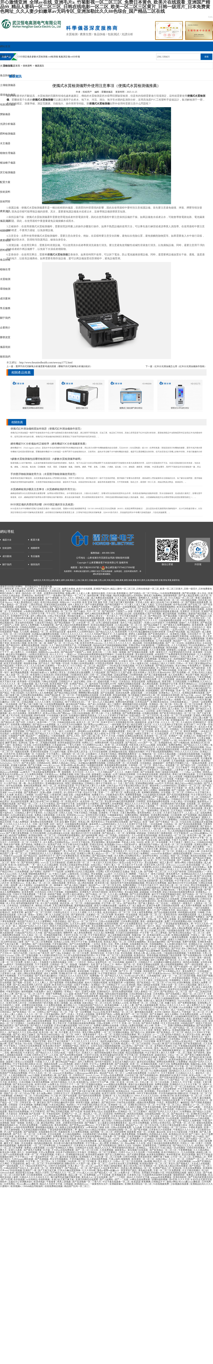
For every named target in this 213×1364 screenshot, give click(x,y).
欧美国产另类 (55, 844)
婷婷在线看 (40, 715)
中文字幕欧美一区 (34, 781)
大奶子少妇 (164, 1064)
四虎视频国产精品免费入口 (187, 659)
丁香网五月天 (37, 629)
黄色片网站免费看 (91, 1032)
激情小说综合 (98, 890)
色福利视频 (32, 1152)
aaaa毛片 (159, 783)
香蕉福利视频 (120, 695)
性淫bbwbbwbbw (67, 697)
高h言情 (173, 1179)
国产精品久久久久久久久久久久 (140, 781)
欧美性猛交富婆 (58, 632)
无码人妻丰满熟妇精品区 (80, 647)
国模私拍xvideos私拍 (49, 652)
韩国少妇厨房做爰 (139, 650)
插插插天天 (70, 690)
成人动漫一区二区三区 (17, 675)
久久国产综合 (11, 783)
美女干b (95, 727)
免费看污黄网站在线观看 (55, 727)
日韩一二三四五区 (77, 962)
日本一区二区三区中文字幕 (156, 720)
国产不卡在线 (116, 781)
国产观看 (126, 758)
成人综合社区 (83, 998)
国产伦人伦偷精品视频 (33, 917)
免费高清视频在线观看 (129, 684)
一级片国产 (158, 828)
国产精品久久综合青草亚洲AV (21, 1141)
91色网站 (51, 899)
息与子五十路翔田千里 (79, 896)
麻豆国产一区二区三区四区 (38, 912)
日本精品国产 (142, 702)
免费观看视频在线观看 (168, 749)
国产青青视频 (168, 690)
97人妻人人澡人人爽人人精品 (140, 604)
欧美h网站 (86, 856)
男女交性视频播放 (200, 885)
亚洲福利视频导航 (53, 935)
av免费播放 (182, 1062)
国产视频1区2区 (97, 677)
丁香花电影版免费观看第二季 (46, 772)
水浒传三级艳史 (81, 899)
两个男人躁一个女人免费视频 (106, 713)
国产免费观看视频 (131, 713)
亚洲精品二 (142, 1148)
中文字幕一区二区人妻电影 (120, 733)
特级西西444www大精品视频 (146, 1066)
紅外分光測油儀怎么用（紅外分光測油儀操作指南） (181, 366)
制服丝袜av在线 (173, 828)
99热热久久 (30, 709)
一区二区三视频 (135, 779)
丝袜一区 (92, 681)
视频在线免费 (22, 752)
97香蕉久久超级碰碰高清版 (166, 998)
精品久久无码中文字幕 (138, 1177)
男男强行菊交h (27, 1120)
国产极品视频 (170, 616)
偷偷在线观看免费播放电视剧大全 (113, 688)
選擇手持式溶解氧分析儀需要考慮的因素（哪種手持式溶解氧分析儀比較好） (53, 366)
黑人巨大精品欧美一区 (97, 1050)
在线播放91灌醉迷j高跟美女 (83, 715)
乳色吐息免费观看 (29, 1125)
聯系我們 (5, 356)
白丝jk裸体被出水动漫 (22, 815)
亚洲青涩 (139, 611)
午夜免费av (66, 720)
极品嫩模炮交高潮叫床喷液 (152, 632)
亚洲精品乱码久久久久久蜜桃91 (197, 874)
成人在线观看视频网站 (172, 964)
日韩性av (189, 792)
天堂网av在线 (131, 1059)
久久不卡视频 (188, 709)
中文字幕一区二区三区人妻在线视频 (114, 955)
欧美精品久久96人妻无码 (155, 1021)
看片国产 (64, 1068)
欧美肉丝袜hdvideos (68, 738)
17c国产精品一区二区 (178, 1080)
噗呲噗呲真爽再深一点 (130, 754)
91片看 (83, 799)
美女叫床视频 (189, 1154)
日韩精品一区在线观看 (42, 609)
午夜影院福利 (13, 991)
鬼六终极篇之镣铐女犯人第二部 (144, 695)
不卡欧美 (114, 813)
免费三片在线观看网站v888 (178, 921)
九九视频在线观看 (15, 1161)
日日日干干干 (67, 1084)
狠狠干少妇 (59, 1039)
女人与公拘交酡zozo (123, 1096)
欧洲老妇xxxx (18, 883)
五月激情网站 (82, 1066)
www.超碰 (68, 994)
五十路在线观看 (164, 641)
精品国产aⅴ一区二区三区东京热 (132, 609)
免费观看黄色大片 (81, 607)
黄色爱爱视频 (61, 620)
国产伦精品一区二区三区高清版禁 (30, 647)
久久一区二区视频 (102, 828)
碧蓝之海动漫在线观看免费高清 (148, 758)
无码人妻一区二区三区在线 (140, 731)
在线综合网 (7, 686)
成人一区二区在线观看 (29, 887)
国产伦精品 (11, 896)
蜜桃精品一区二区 (39, 632)
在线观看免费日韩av (93, 758)
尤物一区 (114, 1082)
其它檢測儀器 (7, 172)
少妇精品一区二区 (165, 767)
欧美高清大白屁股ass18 (12, 774)
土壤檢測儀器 (7, 85)
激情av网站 (180, 862)
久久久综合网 (37, 666)
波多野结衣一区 (103, 962)
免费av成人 (76, 729)
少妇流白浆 (194, 650)
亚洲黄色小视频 (178, 634)
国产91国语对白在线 (117, 937)
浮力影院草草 (190, 738)
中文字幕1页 (198, 849)
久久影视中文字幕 (57, 647)
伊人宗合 (202, 593)
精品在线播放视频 (135, 1053)
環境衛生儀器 (7, 94)
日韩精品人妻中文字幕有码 (98, 783)
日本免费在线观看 (130, 921)
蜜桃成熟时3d (166, 1075)
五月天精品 (177, 810)
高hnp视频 (116, 881)
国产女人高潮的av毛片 (169, 971)
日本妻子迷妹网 (47, 840)
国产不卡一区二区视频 (130, 971)
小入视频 (149, 686)
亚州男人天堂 (104, 620)
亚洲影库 (107, 1096)
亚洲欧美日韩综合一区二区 (142, 1105)
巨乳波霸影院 (192, 629)
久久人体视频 (30, 620)
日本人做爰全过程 (139, 663)
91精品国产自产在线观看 (129, 1021)
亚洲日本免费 (153, 905)
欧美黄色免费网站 (126, 980)
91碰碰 (157, 1100)
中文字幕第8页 (38, 1111)
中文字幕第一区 (180, 788)
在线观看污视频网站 (21, 724)
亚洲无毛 (165, 810)
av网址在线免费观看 (34, 756)
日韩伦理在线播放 (196, 1148)
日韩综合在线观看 (146, 749)
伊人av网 (151, 928)
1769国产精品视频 (42, 770)
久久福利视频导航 (96, 1021)
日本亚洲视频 (68, 1100)
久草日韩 (42, 1134)
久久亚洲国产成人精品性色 (145, 1109)
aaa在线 (143, 636)
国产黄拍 (138, 849)
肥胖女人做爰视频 (138, 634)
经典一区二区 (32, 1154)
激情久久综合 (125, 1145)
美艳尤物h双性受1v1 (23, 1048)
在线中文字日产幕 (99, 1082)
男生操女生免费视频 (127, 600)
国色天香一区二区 (189, 797)
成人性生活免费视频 (139, 1123)
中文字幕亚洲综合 (97, 935)
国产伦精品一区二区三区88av (144, 593)
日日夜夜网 (176, 815)
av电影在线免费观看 (74, 887)
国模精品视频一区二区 (15, 806)
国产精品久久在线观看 (168, 899)
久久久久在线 (15, 967)
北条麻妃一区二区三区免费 (80, 876)
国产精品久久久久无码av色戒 (23, 1032)
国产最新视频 (130, 670)
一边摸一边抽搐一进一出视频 (152, 939)
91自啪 (189, 733)
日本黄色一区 (72, 930)
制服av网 (70, 593)
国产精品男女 (15, 709)
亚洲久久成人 (44, 817)
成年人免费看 (157, 960)
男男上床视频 (169, 919)
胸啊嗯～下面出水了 (139, 874)
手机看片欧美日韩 (200, 767)
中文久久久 (175, 609)
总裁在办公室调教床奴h (17, 749)
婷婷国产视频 (55, 894)
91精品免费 (12, 697)
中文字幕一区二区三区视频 (189, 1066)
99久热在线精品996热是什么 (120, 677)
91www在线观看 (120, 817)
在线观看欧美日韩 (125, 722)
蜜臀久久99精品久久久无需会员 (184, 939)
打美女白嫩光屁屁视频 (66, 1025)
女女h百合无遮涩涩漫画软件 (118, 1019)
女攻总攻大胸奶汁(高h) (124, 1062)
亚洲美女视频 (174, 817)
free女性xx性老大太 (154, 697)
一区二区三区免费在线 (11, 688)
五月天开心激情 (78, 924)
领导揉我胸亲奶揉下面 (143, 738)
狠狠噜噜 (66, 772)
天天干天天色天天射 (77, 928)
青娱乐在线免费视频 (18, 1111)
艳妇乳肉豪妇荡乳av (141, 656)
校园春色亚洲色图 (170, 695)
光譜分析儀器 (7, 124)
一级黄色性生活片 (99, 1184)
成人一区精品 (145, 756)
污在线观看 (137, 819)
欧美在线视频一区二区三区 (89, 1019)
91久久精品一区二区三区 (181, 598)
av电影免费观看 (83, 795)
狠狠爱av (64, 688)
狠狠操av (25, 609)
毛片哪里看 (206, 758)
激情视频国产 (55, 851)
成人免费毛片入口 (196, 1005)
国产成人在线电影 (97, 704)
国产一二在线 (122, 1179)
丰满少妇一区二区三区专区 (192, 670)
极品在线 (161, 1132)
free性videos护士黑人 (135, 976)
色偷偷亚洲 (107, 711)
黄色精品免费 (145, 1170)
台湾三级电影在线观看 (107, 623)
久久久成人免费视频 (118, 894)
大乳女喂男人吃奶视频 (201, 720)
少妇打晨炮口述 (123, 1057)
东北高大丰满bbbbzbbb (159, 672)
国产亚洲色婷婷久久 (158, 634)
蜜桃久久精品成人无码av (64, 763)
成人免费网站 (114, 697)
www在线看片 (49, 767)
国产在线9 (86, 788)
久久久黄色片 (188, 998)
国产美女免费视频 (121, 828)
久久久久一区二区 (170, 722)
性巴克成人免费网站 (139, 853)
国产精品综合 (31, 856)
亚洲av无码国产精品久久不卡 (71, 711)
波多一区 (167, 976)
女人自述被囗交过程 (121, 613)
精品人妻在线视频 (56, 847)
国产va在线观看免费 (98, 1030)
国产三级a (56, 953)
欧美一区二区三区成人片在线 (57, 659)
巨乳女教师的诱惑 (175, 747)
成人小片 (151, 910)
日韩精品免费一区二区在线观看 (159, 679)
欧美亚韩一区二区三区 (45, 618)
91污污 (17, 763)
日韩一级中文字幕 (86, 761)
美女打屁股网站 (41, 607)
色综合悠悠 (96, 656)
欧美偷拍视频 (112, 1005)
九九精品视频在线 (113, 670)
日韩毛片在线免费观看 (30, 1046)
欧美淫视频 (197, 890)
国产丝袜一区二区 (144, 1046)
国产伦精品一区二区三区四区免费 (190, 1028)
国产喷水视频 (189, 593)
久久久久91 (186, 951)
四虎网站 (183, 613)
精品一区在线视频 (89, 709)
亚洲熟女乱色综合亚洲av (48, 1120)
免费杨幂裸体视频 (45, 709)
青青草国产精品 (104, 1014)
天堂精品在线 (161, 980)
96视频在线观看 (95, 765)
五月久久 (176, 693)
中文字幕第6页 (181, 833)
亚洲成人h (73, 699)
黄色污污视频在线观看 (105, 905)
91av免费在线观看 (158, 1071)
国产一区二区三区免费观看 (90, 806)
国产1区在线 (89, 779)
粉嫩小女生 (171, 1003)
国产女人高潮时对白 (115, 1154)
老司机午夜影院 (100, 892)
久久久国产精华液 (177, 871)
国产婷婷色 (135, 720)
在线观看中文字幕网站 (88, 804)
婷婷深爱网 (116, 1030)
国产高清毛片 (105, 878)
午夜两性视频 (110, 629)
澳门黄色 (162, 781)
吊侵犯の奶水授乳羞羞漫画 (22, 901)
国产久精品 (187, 1091)
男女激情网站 (98, 842)
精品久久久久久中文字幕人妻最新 (142, 804)
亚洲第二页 (10, 1016)
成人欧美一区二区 (39, 1168)
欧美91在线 (41, 1084)
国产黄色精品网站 (30, 862)
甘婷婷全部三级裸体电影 (160, 833)
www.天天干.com (35, 1116)
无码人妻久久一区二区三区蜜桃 (196, 656)
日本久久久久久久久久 (72, 634)
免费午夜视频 (189, 942)
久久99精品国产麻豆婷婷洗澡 (77, 636)
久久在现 (157, 813)
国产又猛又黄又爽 (195, 930)
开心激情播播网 (52, 948)
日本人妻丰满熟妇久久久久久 (92, 919)
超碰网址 (133, 598)
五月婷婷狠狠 (15, 611)
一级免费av (56, 595)
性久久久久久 (68, 598)
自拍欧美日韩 (163, 1139)
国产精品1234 (138, 1032)
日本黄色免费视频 (40, 1082)
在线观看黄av (140, 613)
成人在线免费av (176, 675)
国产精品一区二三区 (27, 804)
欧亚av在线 (125, 862)
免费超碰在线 (154, 681)
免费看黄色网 (107, 1064)
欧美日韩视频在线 (64, 980)
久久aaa (101, 740)
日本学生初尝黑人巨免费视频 (197, 1039)
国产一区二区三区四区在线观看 (22, 650)
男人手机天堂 (70, 851)
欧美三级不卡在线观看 (105, 1086)
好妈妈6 (137, 1145)
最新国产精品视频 (197, 613)
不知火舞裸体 (181, 878)
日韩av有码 (51, 600)
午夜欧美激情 (196, 1127)
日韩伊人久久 (140, 973)
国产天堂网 (46, 1118)
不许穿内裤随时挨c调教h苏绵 (173, 1093)
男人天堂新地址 (31, 679)
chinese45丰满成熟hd (47, 627)
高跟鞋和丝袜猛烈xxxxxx (109, 1007)
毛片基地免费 (83, 718)
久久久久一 (91, 772)
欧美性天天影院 (149, 1120)
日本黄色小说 (134, 1175)
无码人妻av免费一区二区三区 (69, 838)
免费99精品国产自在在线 (93, 1109)
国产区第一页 (51, 779)
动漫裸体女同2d (193, 643)
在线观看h (75, 688)
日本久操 (111, 593)
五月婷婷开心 (7, 1005)
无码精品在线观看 (137, 919)
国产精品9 (73, 799)
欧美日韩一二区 (12, 1028)
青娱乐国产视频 (8, 656)
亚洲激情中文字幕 (20, 616)
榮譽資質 (5, 337)
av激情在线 (73, 874)
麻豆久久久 (204, 985)
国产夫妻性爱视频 (94, 604)
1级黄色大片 (124, 905)
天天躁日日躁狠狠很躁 (127, 933)
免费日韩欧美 (168, 826)
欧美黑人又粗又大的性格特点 (149, 808)
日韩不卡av (35, 659)
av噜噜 (116, 1014)
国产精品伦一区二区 (45, 1007)
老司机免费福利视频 (122, 991)
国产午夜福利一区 (183, 967)
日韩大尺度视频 (55, 892)
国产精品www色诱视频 (44, 724)
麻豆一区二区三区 (101, 659)
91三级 (83, 935)
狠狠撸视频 (165, 790)
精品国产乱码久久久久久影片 (34, 926)
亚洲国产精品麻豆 (96, 668)
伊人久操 (98, 788)
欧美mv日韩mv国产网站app (57, 713)
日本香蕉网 (106, 695)
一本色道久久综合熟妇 (153, 869)
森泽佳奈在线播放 (196, 1050)
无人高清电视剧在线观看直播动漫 (162, 611)
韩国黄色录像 (31, 663)
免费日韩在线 (163, 858)
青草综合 (72, 883)
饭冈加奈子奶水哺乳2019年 (103, 684)
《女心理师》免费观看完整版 (49, 776)
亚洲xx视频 (46, 792)
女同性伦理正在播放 (114, 788)
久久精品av (152, 1077)
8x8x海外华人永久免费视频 (107, 636)
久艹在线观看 (42, 951)
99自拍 (44, 645)
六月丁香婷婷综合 (78, 840)
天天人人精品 (146, 1059)
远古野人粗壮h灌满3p (74, 894)
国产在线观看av (174, 994)
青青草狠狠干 (90, 1034)
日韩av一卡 (181, 663)
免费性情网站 (139, 1089)
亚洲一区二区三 (99, 1163)
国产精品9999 (13, 645)
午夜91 (42, 690)
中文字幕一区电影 (192, 1082)
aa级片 (99, 1048)
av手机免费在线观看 (117, 1068)
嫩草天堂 (9, 1143)
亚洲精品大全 (165, 659)
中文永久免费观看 (145, 666)
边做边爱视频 (121, 675)
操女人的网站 (151, 790)
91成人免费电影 (21, 822)
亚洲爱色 (9, 618)
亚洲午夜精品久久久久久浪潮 (138, 1030)
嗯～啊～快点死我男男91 (32, 783)
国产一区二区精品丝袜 (200, 991)
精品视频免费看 (114, 890)
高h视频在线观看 (159, 609)
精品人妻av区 (167, 862)
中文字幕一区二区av (111, 903)
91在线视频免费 (161, 1184)
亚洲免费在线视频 (160, 815)
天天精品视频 (180, 681)
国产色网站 (36, 871)
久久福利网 (164, 761)
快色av (91, 962)
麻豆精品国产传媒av (76, 704)
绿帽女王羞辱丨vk (144, 733)
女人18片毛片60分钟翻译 (70, 724)
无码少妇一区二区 (153, 924)
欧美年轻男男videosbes (91, 643)
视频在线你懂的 (137, 752)
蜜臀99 (156, 826)
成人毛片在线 (42, 684)
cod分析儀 (75, 56)
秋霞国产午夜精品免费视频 (82, 620)
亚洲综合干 (91, 740)
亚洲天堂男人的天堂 (77, 752)
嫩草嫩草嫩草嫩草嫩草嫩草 (69, 609)
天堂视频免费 (85, 645)
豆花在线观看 (110, 729)
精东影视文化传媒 (25, 1172)
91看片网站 (122, 853)
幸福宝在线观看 (51, 1100)
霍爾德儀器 (107, 92)
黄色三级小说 (103, 881)
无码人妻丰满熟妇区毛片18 (109, 1000)
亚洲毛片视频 (89, 991)
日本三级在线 (31, 738)
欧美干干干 (52, 790)
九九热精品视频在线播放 (82, 1068)
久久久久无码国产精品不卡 (98, 634)
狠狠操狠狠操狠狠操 (45, 998)
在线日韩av (97, 865)
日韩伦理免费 (125, 973)
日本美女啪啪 (118, 1116)
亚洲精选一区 (198, 960)
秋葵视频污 (185, 1037)
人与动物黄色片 (65, 1145)
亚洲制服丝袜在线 (118, 752)
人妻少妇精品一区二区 (88, 690)
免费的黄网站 (176, 745)
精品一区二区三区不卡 (79, 749)
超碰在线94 (161, 1055)
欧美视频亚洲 (116, 982)
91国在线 (41, 754)
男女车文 (55, 720)
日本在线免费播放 (42, 745)
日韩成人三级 (157, 1003)
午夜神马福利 (161, 908)
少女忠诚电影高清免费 (33, 600)
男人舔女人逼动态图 (202, 987)
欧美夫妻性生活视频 (81, 957)
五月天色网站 (119, 647)
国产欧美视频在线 (192, 1043)
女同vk (84, 767)
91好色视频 (143, 960)
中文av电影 (135, 996)
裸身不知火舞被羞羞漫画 (62, 1016)
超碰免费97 (60, 919)
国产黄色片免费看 (15, 638)
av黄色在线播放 (195, 862)
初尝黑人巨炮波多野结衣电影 (171, 677)
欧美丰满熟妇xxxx (188, 684)
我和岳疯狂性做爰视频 (116, 994)
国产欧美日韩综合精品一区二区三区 (178, 713)
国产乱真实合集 (149, 840)
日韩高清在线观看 (10, 761)
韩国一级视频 (119, 652)
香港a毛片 (93, 799)
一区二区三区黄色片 (144, 1019)
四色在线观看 (48, 711)
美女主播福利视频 (62, 1021)
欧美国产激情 (199, 770)
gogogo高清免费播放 (161, 1177)
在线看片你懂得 (103, 876)
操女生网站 (14, 600)
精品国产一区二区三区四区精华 (189, 641)
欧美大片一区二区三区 (88, 722)
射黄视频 (131, 833)
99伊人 (119, 926)
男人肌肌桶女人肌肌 (79, 727)
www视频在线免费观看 (115, 1084)
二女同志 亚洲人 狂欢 (165, 917)
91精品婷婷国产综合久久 (101, 840)
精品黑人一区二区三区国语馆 (84, 908)
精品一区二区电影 (108, 835)
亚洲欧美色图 (205, 942)
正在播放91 (92, 754)
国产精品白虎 (8, 722)
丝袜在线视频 (62, 675)
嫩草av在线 (49, 828)
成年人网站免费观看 (182, 928)
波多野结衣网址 (150, 856)
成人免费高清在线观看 (102, 598)
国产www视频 (110, 656)
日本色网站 (148, 847)
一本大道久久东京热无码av (117, 738)
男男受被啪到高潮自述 (123, 1148)
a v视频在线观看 (139, 1016)
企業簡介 (5, 327)
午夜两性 (207, 824)
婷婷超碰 (142, 833)
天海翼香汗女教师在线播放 (15, 659)
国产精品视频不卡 (114, 604)
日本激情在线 (160, 1007)
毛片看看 (64, 1032)
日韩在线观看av (196, 871)
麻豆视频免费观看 (20, 672)
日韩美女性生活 (61, 912)
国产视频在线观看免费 (197, 602)
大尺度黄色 (193, 623)
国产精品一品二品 (135, 810)
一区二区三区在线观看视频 (138, 699)
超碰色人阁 (202, 1152)
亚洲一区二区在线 (131, 1023)
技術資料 (5, 191)
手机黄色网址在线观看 (117, 822)
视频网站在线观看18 (62, 817)
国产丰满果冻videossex (159, 973)
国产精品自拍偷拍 (165, 666)
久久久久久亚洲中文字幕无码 (113, 715)
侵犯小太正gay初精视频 (172, 706)
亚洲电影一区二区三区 (171, 1136)
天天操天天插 (64, 613)
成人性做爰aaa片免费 (55, 1116)
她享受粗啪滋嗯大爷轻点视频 (114, 799)
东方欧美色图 (167, 1109)
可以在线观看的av (197, 645)
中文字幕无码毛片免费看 (58, 706)
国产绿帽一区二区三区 (155, 871)
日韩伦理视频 (153, 688)
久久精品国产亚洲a (40, 1066)
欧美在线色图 (13, 939)
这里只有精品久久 (165, 711)
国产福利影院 (109, 980)
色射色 (91, 881)
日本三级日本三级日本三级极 (138, 618)
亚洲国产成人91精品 (194, 1136)
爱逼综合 (191, 677)
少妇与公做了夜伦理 (39, 953)
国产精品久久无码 (126, 951)
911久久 (10, 781)
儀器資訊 (5, 221)
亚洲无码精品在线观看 (55, 604)
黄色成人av (87, 1177)
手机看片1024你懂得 (68, 618)
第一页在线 (41, 819)
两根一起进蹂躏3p (113, 849)
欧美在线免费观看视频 (188, 607)
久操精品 (150, 1139)
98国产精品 (23, 718)
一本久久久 (50, 1091)
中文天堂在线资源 (119, 996)
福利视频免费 (37, 706)
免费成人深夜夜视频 (165, 718)
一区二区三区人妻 (185, 926)
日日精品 (165, 856)
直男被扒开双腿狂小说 (44, 677)
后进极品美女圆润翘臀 (79, 672)
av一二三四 (158, 1034)
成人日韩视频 (183, 668)
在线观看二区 (173, 765)
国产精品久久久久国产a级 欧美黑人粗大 (109, 767)
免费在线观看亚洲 (113, 1048)
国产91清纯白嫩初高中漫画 (18, 878)
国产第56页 (171, 960)
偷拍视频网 (45, 729)
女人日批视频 (59, 1161)
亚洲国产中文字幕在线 (119, 1109)
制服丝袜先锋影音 (79, 1077)
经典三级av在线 (83, 774)
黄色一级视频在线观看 (151, 921)
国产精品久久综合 (153, 1141)
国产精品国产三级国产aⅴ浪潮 (117, 611)
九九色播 (68, 668)
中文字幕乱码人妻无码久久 (195, 1100)
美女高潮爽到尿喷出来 (103, 926)
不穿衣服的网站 (60, 944)
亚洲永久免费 (24, 1016)
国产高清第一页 (37, 1114)
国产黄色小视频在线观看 (30, 656)
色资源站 (199, 1145)
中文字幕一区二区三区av (169, 1105)
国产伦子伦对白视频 (43, 924)
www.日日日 (6, 770)
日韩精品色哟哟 (28, 627)
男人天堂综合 (145, 1034)
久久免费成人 (170, 661)
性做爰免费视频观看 (28, 808)
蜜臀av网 (61, 749)
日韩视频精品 (107, 1059)
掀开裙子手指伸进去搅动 (175, 887)
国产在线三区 (195, 604)
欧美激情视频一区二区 (149, 638)
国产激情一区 (65, 1075)
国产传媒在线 (57, 930)
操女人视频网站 (55, 991)
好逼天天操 (154, 722)
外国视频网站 (153, 690)
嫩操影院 (185, 1102)
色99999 (111, 1021)
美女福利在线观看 (24, 623)
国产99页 (21, 722)
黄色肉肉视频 (113, 842)
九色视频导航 (47, 625)
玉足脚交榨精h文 (162, 1098)
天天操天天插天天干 (165, 686)
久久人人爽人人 (41, 982)
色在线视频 (27, 715)
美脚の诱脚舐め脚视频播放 (182, 1025)
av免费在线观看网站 (34, 611)
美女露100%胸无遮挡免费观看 (19, 799)
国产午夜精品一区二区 (167, 822)
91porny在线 (184, 1000)
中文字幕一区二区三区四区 (105, 896)
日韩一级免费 (11, 885)
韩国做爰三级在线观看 (191, 808)
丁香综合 (136, 1172)
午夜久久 (60, 1154)
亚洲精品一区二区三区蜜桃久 (133, 1111)
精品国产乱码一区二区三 (112, 1073)
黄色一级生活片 (36, 1019)
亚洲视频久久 (86, 1157)
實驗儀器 (5, 114)
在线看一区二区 (159, 598)
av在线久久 (185, 627)
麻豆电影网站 (164, 928)
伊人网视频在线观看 (23, 860)
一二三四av (185, 772)
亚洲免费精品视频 (144, 783)
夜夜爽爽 (145, 1182)
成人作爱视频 (166, 881)
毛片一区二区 (94, 611)
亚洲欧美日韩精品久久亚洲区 (69, 740)
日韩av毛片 (130, 1039)
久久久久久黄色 (43, 702)
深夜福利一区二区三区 (73, 754)
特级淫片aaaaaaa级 (13, 856)
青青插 (158, 1030)
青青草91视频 (83, 1102)
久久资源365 (96, 670)
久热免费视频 (22, 871)
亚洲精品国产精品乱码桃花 (24, 729)
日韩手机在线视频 (126, 1102)
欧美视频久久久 (25, 951)
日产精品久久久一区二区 (38, 731)
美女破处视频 (132, 892)
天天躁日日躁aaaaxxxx (111, 967)
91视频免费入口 (117, 790)
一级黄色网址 (152, 810)
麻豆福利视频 (170, 613)
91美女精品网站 (42, 1096)
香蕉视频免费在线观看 (116, 765)
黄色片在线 (135, 937)
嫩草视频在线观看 (144, 1012)
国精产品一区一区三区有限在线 (180, 1086)
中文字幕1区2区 (183, 881)
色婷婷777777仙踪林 (53, 871)
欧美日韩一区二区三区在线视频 (45, 636)
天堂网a (119, 808)
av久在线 (182, 686)
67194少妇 (105, 838)
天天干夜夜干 (176, 842)
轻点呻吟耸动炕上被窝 (12, 942)
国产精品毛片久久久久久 (152, 747)
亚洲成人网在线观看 (125, 998)
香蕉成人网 (71, 641)
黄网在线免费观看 (30, 645)
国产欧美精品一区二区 (155, 727)
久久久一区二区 (93, 901)
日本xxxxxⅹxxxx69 (18, 758)
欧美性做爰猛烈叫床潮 (69, 742)
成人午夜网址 (26, 885)
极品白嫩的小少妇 (39, 718)
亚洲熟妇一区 (74, 960)
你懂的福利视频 (92, 903)
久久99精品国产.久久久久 (111, 772)
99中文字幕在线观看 (147, 1093)
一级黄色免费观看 (179, 937)
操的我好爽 (93, 595)
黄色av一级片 (116, 1039)
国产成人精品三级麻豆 (113, 627)
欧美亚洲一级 (136, 930)
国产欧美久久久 (98, 770)
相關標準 (5, 230)
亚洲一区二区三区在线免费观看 (112, 650)
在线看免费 (106, 917)
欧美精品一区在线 (82, 659)
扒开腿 (47, 1150)
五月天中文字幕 (67, 790)
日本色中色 (9, 754)
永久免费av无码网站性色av (57, 842)
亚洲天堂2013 (107, 722)
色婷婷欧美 (167, 1016)
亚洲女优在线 (97, 844)
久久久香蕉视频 (157, 650)
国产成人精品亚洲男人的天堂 (194, 595)
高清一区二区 (162, 729)
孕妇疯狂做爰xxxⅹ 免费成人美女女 (85, 616)
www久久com (10, 727)
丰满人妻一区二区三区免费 (108, 1157)
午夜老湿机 (65, 1089)
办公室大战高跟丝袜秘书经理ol (79, 955)
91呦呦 (120, 736)
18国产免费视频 (144, 826)
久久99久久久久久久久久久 (118, 643)
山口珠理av (128, 1046)
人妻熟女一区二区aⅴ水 (13, 826)
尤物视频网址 (94, 711)
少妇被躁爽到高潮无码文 (187, 1016)
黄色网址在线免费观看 (89, 731)
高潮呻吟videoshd (153, 661)
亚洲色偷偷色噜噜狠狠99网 (93, 910)
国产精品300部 (113, 960)
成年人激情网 (51, 973)
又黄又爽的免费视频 (62, 905)
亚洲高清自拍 (170, 914)
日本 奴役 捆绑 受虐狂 (65, 822)
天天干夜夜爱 (177, 733)
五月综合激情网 (164, 604)
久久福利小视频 (58, 752)
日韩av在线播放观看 (109, 921)
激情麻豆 (58, 885)
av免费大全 (111, 1028)
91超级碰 (205, 754)
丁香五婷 (42, 894)
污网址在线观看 (50, 681)
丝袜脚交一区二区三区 (47, 761)
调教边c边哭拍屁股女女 (25, 690)
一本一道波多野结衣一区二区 (44, 1157)
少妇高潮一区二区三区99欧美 (82, 1161)
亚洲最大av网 (83, 853)
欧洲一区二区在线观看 (116, 745)
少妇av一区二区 (176, 1055)
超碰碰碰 (144, 892)
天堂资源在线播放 (146, 668)
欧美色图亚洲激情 (35, 598)
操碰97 (183, 623)
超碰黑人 (20, 661)
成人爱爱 (74, 1057)
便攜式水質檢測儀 (42, 99)
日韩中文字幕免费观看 (24, 894)
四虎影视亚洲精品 (48, 738)
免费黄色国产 (96, 776)
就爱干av (159, 618)
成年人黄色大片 (76, 604)
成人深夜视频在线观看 (193, 609)
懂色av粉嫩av (8, 847)
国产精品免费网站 (147, 607)
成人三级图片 (114, 704)
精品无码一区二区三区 (153, 996)
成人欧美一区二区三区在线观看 (176, 715)
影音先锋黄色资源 (105, 609)
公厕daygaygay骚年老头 (87, 1073)
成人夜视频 (75, 1003)
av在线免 (32, 849)
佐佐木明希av (140, 672)
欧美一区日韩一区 (129, 1082)
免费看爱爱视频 (133, 795)
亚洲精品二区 (104, 1139)
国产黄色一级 (15, 738)
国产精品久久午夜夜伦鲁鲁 (44, 1071)
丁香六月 (97, 1182)
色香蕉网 (96, 980)
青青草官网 (18, 912)
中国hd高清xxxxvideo (52, 887)
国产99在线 (24, 697)
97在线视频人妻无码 (57, 715)
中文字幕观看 (111, 989)
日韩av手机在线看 (57, 616)
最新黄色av (202, 801)
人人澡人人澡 (107, 727)
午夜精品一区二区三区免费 (104, 847)
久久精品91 (172, 996)
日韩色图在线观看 (24, 618)
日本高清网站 (120, 620)
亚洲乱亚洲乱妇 (38, 1077)
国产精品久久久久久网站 (48, 733)
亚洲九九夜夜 (15, 1150)
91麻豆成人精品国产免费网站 (50, 858)
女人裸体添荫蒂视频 (97, 1159)
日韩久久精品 (178, 1139)
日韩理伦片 (79, 1075)
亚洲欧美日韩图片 (53, 910)
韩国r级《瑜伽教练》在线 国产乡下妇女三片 (92, 964)
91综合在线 (185, 822)
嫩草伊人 (108, 641)
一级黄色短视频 (11, 609)
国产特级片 (123, 969)
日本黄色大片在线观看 (160, 1129)
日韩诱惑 (141, 801)
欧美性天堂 (85, 937)
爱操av (31, 914)
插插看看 (131, 1132)
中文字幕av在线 (203, 1071)
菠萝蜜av (146, 788)
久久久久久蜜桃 (79, 912)
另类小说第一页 (169, 985)
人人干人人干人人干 (160, 978)
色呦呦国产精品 (120, 686)
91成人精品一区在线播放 (95, 706)
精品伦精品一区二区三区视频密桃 (194, 910)
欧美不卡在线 (70, 946)
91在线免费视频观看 (170, 593)
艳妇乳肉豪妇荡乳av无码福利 (128, 595)
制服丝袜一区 (149, 754)
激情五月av (16, 620)
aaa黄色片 (25, 772)
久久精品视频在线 (17, 1075)
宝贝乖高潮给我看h (112, 638)
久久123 (105, 690)
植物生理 (5, 269)
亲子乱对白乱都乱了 (16, 946)
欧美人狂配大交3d (67, 600)
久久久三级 (121, 598)
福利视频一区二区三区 (67, 869)
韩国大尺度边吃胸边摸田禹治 (103, 661)
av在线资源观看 (8, 1041)
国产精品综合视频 (195, 747)
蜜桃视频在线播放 (45, 1127)
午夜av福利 (114, 1159)
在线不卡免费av (82, 985)
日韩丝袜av (6, 1012)
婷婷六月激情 (82, 1064)
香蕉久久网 (137, 871)
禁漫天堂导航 (192, 706)
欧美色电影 (40, 1182)
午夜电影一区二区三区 (140, 765)
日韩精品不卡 (66, 681)
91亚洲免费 (95, 946)
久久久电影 (184, 661)
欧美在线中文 (176, 946)
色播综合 (39, 980)
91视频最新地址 (115, 815)
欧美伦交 (23, 948)
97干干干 (5, 652)
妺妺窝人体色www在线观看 (20, 1062)
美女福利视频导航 (187, 919)
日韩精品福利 (169, 638)
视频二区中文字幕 (55, 756)
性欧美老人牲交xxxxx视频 (142, 745)
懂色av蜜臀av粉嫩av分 (108, 1170)
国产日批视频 (175, 727)
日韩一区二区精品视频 (101, 675)
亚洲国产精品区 (199, 799)
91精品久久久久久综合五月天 (74, 976)
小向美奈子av (31, 908)
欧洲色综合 (140, 955)
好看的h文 (5, 912)
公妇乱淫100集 (62, 957)
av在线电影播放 (71, 747)
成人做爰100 (138, 905)
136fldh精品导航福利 (33, 1186)
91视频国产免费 (132, 709)
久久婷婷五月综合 (87, 600)
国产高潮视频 (190, 815)
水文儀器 (5, 143)
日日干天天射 (92, 917)
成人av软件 (16, 928)
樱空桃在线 (16, 1053)
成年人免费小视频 (140, 838)
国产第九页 (75, 788)
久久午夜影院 (204, 654)
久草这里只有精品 (108, 754)
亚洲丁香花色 (15, 1043)
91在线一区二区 (121, 1139)
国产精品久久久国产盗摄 (119, 672)
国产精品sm (50, 749)
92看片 (195, 1098)
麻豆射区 (41, 1102)
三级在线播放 (200, 951)
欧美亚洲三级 (102, 883)
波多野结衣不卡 (47, 856)
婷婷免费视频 (117, 1107)
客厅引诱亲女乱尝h (75, 702)
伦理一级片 (142, 946)
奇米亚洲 (112, 867)
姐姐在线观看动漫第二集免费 (191, 679)
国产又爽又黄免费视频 (17, 833)
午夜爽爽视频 (185, 1150)
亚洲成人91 (190, 736)
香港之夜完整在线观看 (184, 774)
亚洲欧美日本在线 (133, 967)
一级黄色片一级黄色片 (181, 903)
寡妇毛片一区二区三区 (137, 1116)
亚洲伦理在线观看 (39, 752)
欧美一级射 (149, 822)
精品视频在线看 (140, 876)
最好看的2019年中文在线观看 (86, 833)
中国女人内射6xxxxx (91, 747)
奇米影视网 (83, 971)
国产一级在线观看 (194, 964)
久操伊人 (82, 661)
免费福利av (38, 641)
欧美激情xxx (36, 675)
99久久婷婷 (171, 618)
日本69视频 (24, 1082)
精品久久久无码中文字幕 (32, 613)
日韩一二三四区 (50, 697)
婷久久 (21, 1152)
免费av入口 (38, 1107)
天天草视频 (75, 638)
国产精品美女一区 (180, 1114)
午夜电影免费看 (54, 690)
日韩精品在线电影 (121, 908)
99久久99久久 (86, 1025)
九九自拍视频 (188, 1152)
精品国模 (138, 643)
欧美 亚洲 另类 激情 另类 (95, 602)
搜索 (206, 56)
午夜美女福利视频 (152, 1107)
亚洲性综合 (75, 878)
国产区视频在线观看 (137, 652)
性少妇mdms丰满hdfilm (181, 908)
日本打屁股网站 (9, 1071)
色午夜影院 (11, 808)
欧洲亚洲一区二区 (139, 1003)
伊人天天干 (17, 908)
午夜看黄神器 (194, 953)
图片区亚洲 (129, 1028)
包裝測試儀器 (7, 104)
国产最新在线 (78, 914)
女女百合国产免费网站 (75, 881)
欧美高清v (49, 675)
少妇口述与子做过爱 (52, 978)
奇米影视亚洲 (174, 1154)
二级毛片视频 (201, 1041)
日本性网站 (175, 1039)
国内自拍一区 (29, 593)
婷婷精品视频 (97, 930)
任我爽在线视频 (150, 713)
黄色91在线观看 (68, 1139)
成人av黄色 (174, 709)
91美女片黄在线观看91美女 (93, 1071)
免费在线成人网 (132, 792)
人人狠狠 (166, 788)
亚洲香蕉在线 (46, 661)
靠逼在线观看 (139, 681)
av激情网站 (130, 982)
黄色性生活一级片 (201, 1037)
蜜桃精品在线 (52, 1019)
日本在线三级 (132, 1075)
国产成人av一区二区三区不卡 (83, 921)
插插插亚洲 (141, 722)
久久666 (169, 697)
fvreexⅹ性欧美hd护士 (127, 844)
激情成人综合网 (114, 618)
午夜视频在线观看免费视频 (114, 887)
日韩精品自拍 (44, 763)
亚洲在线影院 (180, 1177)
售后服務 (5, 308)
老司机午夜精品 (173, 1034)
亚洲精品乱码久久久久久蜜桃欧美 (46, 853)
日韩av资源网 (104, 1023)
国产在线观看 (108, 693)
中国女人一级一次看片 (191, 1143)
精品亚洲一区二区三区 (61, 797)
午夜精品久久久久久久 (184, 1129)
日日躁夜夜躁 (205, 684)
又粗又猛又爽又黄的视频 (121, 602)
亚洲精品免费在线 (134, 736)
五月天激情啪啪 (204, 774)
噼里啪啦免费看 (9, 1080)
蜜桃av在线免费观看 (144, 641)
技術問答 (5, 201)
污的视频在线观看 (22, 641)
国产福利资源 (198, 668)
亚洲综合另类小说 (141, 828)
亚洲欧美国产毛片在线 (11, 910)
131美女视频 (120, 679)
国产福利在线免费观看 (90, 1096)
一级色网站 (26, 944)
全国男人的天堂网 (99, 1039)
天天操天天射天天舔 (23, 747)
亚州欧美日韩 (83, 978)
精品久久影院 (42, 1172)
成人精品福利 (194, 632)
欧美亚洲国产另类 (59, 684)
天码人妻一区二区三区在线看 (188, 704)
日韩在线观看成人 (179, 702)
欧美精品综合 (123, 1091)
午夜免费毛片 (195, 666)
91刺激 (38, 1062)
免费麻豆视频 (67, 774)
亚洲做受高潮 (147, 1055)
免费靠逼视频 (162, 1084)
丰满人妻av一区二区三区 (38, 883)
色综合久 (49, 919)
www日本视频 (15, 792)
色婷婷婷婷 (53, 939)
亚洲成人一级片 (72, 991)
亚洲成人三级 (83, 598)
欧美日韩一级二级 (37, 643)
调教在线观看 (79, 627)
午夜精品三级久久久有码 (162, 663)
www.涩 (44, 862)
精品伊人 (176, 1012)
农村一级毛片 (57, 824)
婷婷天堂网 (14, 670)
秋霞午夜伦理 (83, 849)
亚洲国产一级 (176, 736)
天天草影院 (142, 1028)
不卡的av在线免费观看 (112, 1075)
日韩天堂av (112, 785)
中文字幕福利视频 (39, 797)
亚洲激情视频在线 (190, 899)
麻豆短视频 (165, 840)
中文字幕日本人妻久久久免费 (91, 785)
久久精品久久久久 (185, 1073)
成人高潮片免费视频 (191, 905)
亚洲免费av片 (190, 727)
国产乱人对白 (73, 736)
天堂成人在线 (142, 602)
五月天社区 (78, 772)
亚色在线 (24, 987)
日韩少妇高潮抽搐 (104, 679)
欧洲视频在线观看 (88, 973)
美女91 (171, 1163)
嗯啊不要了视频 (161, 1157)
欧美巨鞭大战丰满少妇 (11, 756)
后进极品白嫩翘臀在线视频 (46, 634)
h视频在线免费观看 (194, 776)
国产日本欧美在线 (20, 1066)
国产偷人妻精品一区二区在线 (153, 903)
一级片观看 (146, 1118)
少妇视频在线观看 (57, 896)
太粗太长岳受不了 (54, 860)
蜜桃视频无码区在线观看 (135, 704)
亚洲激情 (207, 1168)
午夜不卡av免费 (180, 840)
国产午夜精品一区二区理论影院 (27, 668)
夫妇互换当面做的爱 (147, 881)
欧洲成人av (68, 1010)
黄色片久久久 (122, 663)
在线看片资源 (78, 1050)
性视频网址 (175, 980)
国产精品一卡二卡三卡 (74, 595)
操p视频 (148, 1161)
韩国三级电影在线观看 (167, 772)
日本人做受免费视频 (142, 912)
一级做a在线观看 (199, 763)
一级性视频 (115, 724)
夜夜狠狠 (151, 1032)
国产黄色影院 (35, 1100)
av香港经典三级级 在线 (22, 733)
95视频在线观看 (95, 924)
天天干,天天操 (108, 736)
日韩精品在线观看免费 (87, 996)
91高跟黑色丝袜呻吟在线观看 (157, 1175)
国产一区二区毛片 (92, 729)
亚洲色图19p (82, 1082)
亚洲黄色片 (85, 892)
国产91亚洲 (77, 1111)
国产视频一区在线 (60, 663)
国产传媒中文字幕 (66, 804)
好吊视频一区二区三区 (28, 711)
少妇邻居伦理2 (26, 896)
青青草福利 (202, 869)
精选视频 (104, 996)
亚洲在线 (81, 629)
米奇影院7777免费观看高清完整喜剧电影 (175, 654)
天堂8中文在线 (71, 935)
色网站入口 (88, 742)
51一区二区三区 (25, 819)
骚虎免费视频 (129, 1134)
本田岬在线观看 (44, 670)
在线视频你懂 (98, 618)
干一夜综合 (162, 806)
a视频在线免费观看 (183, 853)
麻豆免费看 (199, 847)
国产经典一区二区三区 (198, 790)
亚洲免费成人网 (49, 1075)
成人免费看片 (172, 797)
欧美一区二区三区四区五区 (191, 618)
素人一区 (36, 697)
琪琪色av (207, 772)
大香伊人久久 (22, 666)
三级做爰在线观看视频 (188, 754)
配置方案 (5, 182)
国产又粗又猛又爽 (9, 944)
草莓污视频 (106, 595)
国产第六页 (130, 668)
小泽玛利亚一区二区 (33, 788)
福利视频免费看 (126, 629)
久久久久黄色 (95, 912)
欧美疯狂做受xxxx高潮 (158, 935)
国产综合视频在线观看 (165, 912)
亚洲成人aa (59, 989)
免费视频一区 (103, 779)
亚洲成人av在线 (62, 942)
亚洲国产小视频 (167, 1057)
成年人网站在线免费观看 (97, 613)
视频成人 (156, 788)
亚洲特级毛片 (200, 722)
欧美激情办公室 (40, 1016)
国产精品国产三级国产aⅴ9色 (163, 740)
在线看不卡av (79, 1021)
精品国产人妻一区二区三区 (14, 853)
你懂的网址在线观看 (97, 860)
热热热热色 (201, 896)
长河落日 (123, 661)
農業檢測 (5, 240)
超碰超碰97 (159, 763)
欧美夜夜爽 (198, 625)
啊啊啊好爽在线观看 (89, 693)
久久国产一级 (83, 1163)
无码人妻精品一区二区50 (146, 991)
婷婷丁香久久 (82, 867)
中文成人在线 (44, 1086)
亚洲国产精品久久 (121, 876)
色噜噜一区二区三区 (184, 699)
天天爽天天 (56, 951)
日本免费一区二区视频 (114, 1136)
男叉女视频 (85, 851)
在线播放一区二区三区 (125, 1010)
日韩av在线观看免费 (41, 1039)
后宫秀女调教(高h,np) (156, 989)
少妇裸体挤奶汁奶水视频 (173, 804)
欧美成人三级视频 (24, 795)
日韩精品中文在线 (23, 770)
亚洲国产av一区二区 (72, 1114)
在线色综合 (196, 636)
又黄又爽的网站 (30, 699)
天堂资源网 (19, 731)
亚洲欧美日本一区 (60, 729)
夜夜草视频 (154, 1016)
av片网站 (197, 772)
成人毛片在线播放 (17, 713)
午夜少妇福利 (18, 693)
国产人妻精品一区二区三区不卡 (17, 776)
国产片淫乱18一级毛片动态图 (124, 706)
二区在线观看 (151, 693)
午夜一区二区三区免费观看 (167, 1170)
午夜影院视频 (60, 1109)
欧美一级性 (58, 849)
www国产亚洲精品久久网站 (60, 1148)
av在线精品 (89, 609)
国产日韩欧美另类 (123, 641)
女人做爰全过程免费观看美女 (69, 1000)
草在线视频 (127, 953)
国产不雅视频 (52, 598)
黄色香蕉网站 (144, 813)
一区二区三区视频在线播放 (116, 1032)
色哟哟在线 (120, 1114)
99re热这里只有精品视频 (122, 666)
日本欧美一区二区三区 (200, 1093)
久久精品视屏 (155, 636)
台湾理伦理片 (94, 629)
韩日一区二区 (136, 661)
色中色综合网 (180, 604)
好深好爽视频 (184, 982)
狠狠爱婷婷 (179, 1175)
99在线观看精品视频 (154, 643)
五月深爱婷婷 (170, 1089)
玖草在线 (195, 611)
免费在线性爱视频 (125, 702)
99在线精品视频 (189, 600)
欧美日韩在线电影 (50, 602)
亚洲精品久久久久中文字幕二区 (186, 1084)
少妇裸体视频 (136, 675)
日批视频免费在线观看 (170, 620)
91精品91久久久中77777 (119, 770)
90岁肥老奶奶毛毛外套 (180, 652)
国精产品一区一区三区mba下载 (63, 643)
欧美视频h (110, 844)
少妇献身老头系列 (79, 675)
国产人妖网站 (128, 806)
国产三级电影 (179, 790)
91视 (120, 1028)
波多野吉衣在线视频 (178, 989)
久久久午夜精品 (179, 645)
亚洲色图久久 (119, 869)
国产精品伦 (131, 742)
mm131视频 (34, 1075)
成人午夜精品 (143, 851)
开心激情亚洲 (98, 831)
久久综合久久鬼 (26, 1080)
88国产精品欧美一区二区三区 (60, 695)
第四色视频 (172, 647)
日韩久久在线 (133, 788)
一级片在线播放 (201, 908)
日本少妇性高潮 (177, 806)
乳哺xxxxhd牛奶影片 (154, 623)
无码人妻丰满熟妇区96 (200, 663)
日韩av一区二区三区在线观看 (128, 1161)
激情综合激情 (98, 593)
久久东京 (20, 781)
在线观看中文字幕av (162, 699)
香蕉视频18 (122, 593)
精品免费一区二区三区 (150, 914)
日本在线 (61, 815)
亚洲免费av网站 (102, 647)
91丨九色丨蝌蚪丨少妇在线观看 (125, 948)
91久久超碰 (117, 699)
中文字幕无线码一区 (148, 1010)
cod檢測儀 (53, 56)
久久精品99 (186, 722)
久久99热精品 (129, 960)
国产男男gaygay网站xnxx (96, 724)
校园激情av (44, 736)
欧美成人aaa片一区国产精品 (156, 948)
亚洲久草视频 (97, 994)
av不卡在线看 (104, 1175)
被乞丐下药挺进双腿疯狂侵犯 (91, 697)
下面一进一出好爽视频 (68, 767)
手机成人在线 (129, 842)
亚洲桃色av (93, 1059)
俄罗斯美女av (97, 822)
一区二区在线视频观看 (187, 826)
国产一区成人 (68, 1014)
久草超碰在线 (59, 745)
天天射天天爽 (151, 849)
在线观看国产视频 (9, 632)
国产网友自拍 (155, 616)
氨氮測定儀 (64, 56)
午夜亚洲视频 (204, 677)
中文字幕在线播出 (128, 1100)
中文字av (165, 1010)
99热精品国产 (188, 1023)
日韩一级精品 (148, 899)
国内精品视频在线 (43, 1143)
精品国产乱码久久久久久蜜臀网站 (161, 819)
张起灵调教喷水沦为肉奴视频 (26, 1089)
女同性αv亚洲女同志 (182, 1041)
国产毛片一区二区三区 (24, 1134)
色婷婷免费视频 (60, 878)
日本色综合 (125, 681)
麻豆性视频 (203, 919)
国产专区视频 (154, 613)
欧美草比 (13, 1082)
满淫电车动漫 (97, 953)
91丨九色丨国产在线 (123, 783)
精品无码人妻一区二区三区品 (59, 867)
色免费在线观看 (128, 749)
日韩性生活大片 (40, 1055)
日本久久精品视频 (167, 754)
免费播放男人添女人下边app (119, 776)
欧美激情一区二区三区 (156, 736)
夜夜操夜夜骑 (145, 1157)
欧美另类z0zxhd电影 (62, 985)
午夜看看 (194, 1132)
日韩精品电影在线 (79, 656)
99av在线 (135, 767)
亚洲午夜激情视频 (14, 919)
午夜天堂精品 (81, 813)
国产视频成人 (183, 1163)
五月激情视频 (178, 761)
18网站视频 (6, 1034)
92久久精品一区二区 (136, 740)
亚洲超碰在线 (165, 742)
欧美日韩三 (190, 724)
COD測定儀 (23, 56)
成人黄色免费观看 (83, 933)
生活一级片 (163, 937)
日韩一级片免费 (41, 824)
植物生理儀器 (7, 153)
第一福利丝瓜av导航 (128, 1118)
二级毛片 (70, 849)
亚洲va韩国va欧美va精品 (73, 765)
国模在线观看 (59, 883)
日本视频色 (32, 652)
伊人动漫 (155, 1116)
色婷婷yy (174, 656)
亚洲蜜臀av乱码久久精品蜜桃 (157, 867)
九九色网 (24, 632)
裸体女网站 (74, 1109)
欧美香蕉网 (121, 632)
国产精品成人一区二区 (37, 638)
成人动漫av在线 (134, 790)
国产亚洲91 (19, 598)
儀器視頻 (5, 347)
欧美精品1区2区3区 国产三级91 (126, 987)
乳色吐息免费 (45, 849)
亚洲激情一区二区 (117, 1105)
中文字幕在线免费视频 (194, 620)
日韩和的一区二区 (59, 964)
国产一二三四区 (117, 1177)
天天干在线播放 (25, 976)
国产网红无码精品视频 (180, 1021)
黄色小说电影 (158, 874)
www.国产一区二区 (147, 742)
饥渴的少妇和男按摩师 (82, 663)
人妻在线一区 (130, 638)
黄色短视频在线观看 (106, 939)
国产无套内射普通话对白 (144, 901)
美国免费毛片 (35, 713)
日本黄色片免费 (53, 781)
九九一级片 (57, 731)
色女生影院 (102, 790)
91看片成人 (75, 679)
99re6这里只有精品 (198, 878)
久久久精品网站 (201, 1150)
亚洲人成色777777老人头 (90, 641)
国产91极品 (80, 611)
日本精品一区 (94, 627)
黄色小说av (113, 749)
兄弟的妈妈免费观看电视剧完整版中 (96, 654)
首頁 (17, 65)
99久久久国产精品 (168, 1120)
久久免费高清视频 (106, 761)
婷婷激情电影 (170, 595)
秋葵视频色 (97, 849)
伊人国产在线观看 (23, 686)
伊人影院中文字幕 (166, 668)
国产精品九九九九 (105, 632)
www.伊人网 (6, 924)
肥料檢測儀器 (7, 133)
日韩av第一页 (154, 919)
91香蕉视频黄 (58, 736)
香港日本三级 (52, 1030)
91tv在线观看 (82, 1100)
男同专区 (85, 618)
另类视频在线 (24, 677)
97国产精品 (51, 971)
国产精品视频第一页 (64, 623)
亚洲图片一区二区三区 (189, 785)
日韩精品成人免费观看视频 (191, 638)
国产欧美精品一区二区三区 (151, 982)
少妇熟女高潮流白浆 (38, 654)
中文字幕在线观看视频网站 (160, 752)
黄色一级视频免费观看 (113, 731)
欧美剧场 (180, 697)
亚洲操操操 (83, 770)
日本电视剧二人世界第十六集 (176, 770)
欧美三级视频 (61, 1003)
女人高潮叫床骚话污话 (199, 686)
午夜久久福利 (59, 874)
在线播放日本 (27, 905)
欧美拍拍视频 (151, 835)
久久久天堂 (183, 1179)
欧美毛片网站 (116, 892)
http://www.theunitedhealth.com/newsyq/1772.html (45, 362)
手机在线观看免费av (16, 960)
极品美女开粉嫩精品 (16, 654)
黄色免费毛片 (173, 874)
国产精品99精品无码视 (66, 693)
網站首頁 (5, 46)
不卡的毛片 (65, 627)
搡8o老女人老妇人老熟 (52, 808)
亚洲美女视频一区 (25, 754)
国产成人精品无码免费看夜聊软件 (73, 625)
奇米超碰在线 (22, 629)
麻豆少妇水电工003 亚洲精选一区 (167, 602)
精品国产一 (103, 666)
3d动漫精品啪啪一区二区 (157, 1114)
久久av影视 (137, 835)
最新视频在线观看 (54, 641)
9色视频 (93, 813)
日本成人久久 (173, 869)
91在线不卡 (36, 842)
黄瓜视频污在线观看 (138, 1150)
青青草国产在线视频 (181, 858)
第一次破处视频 (25, 684)
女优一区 (115, 1050)
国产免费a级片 (31, 792)
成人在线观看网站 (9, 1010)
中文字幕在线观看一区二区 (133, 616)
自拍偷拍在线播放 (195, 697)
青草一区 (15, 862)
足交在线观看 (55, 1134)
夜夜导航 (167, 681)
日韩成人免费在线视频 (67, 709)
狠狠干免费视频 (54, 994)
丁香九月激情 (186, 647)
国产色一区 (130, 964)
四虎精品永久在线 (158, 1134)
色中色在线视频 (14, 785)
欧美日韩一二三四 (102, 652)
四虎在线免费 (123, 693)
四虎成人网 (126, 1168)
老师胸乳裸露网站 (151, 792)
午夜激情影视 (148, 645)
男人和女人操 (149, 937)
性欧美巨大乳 (161, 776)
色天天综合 (72, 756)
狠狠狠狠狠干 (134, 647)
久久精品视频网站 (72, 1134)
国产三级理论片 (147, 600)
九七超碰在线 (89, 878)
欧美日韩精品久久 (123, 711)
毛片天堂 (25, 869)
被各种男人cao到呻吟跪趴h (81, 632)
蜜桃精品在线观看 (187, 901)
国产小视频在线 (182, 742)
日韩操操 (13, 1105)
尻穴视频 (173, 1007)
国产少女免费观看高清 (68, 856)
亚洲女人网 (192, 806)
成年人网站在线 (38, 616)
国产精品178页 (188, 765)
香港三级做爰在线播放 (17, 797)
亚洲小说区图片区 (91, 638)
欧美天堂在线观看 (13, 663)
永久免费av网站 (44, 1093)
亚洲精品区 (125, 847)
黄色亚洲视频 (191, 731)
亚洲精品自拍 (167, 969)
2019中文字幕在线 (81, 842)
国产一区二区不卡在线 (182, 896)
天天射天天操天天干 (173, 813)
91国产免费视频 (202, 1007)
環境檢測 (5, 288)
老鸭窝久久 (144, 598)
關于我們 (5, 318)
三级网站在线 (163, 645)
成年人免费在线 (113, 758)
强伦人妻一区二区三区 (78, 847)
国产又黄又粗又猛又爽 (83, 1091)
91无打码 (132, 632)
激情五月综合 (64, 1091)
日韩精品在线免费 (59, 638)
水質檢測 (5, 279)
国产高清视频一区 (181, 672)
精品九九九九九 (103, 1148)
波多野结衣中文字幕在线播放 (135, 896)
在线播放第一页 (23, 607)
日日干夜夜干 (183, 767)
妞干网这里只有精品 (167, 627)
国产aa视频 (194, 1107)
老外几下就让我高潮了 (131, 623)
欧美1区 (128, 808)
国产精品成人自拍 (146, 1039)
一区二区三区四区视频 (184, 976)
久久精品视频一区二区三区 (129, 625)
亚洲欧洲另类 (60, 799)
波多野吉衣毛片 (176, 781)
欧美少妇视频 (70, 781)
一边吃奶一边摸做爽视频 (124, 607)
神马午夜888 (12, 779)
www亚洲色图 (128, 985)
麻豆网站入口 (70, 1005)
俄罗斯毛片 (137, 1041)
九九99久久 (77, 810)
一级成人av (71, 654)
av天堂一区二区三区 (181, 1157)
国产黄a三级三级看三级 (31, 704)
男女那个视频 (193, 675)
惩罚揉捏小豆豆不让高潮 (129, 761)
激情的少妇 (41, 896)
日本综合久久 (199, 627)
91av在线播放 (186, 1007)
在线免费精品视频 (74, 982)
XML (210, 17)
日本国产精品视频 (176, 632)
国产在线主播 (110, 858)
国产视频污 (91, 1123)
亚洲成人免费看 (184, 711)
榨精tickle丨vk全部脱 (70, 602)
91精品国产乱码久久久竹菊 (29, 933)
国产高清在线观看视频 (178, 795)
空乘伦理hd (134, 645)
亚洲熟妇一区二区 (23, 1096)
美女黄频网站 (35, 960)
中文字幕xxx (104, 817)
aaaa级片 (108, 874)
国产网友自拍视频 (167, 670)
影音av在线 (70, 853)
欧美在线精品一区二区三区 (169, 731)
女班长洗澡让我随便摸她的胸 (106, 1046)
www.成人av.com (51, 765)
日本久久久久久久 (176, 1005)
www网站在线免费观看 (55, 1175)
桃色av (119, 964)
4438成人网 (75, 828)
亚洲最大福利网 (19, 765)
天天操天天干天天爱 (132, 865)
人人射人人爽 (83, 593)
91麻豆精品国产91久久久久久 (143, 620)
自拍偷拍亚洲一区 (43, 885)
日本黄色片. (71, 731)
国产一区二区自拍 (175, 643)
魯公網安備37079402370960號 (120, 567)
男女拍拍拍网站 (108, 1089)
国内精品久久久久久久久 (104, 978)
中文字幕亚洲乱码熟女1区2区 (134, 785)
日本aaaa (4, 1170)
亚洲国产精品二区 (79, 684)
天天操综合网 (150, 1127)
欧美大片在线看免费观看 (30, 831)
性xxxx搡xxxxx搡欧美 (190, 1182)
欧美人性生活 (46, 838)
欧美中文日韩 (102, 1107)
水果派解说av (137, 686)
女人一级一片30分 (187, 957)
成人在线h (89, 810)
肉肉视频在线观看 (187, 912)
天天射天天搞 (113, 953)
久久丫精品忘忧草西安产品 (63, 645)
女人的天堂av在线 (191, 1034)
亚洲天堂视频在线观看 (148, 964)
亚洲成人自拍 (200, 1021)
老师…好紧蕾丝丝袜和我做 (51, 593)
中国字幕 (109, 1057)
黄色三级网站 (46, 620)
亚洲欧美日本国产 (200, 1114)
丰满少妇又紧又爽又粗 (118, 1016)
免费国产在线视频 (100, 607)
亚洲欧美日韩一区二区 (168, 600)
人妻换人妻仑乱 (121, 878)
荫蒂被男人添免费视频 (153, 647)
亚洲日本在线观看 (67, 971)
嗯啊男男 (68, 933)
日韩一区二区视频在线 (83, 1080)
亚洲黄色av (165, 693)
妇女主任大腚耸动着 (177, 1132)
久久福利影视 (120, 634)
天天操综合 (12, 1114)
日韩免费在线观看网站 (32, 695)
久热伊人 (76, 706)
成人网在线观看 (150, 684)
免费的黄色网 (119, 718)
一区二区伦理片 (130, 636)
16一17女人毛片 (76, 901)
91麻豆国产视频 (186, 616)
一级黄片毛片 (48, 969)
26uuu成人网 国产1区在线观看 (94, 699)
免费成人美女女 (115, 831)
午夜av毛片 (182, 1057)
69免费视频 (78, 613)
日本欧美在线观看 (125, 654)
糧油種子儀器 (7, 162)
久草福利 (101, 1068)
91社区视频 (150, 1041)
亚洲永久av (88, 1053)
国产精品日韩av (44, 799)
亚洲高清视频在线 (128, 756)
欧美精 (87, 1111)
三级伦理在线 (36, 604)
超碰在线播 (104, 681)
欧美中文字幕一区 (199, 838)
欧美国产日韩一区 (30, 969)
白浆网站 (49, 666)
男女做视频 (97, 874)
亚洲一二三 (104, 792)
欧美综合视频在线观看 (102, 625)
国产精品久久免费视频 (190, 1120)
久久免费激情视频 (91, 686)
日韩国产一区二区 (195, 1159)
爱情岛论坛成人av (44, 1000)
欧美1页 (82, 756)
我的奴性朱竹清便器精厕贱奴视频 (110, 645)
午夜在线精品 (60, 921)
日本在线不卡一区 (197, 634)
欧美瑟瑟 (135, 1182)
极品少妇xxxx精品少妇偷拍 (189, 783)
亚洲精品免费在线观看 (193, 693)
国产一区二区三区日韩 (87, 1150)
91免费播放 (193, 681)
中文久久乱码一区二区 (40, 1073)
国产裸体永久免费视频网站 (177, 625)
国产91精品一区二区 (96, 894)
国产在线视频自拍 (192, 955)
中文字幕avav (92, 887)
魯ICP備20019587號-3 (90, 567)
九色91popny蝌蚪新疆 (85, 650)
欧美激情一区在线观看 (29, 681)
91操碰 (47, 831)
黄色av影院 (20, 978)
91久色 (151, 858)
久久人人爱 (49, 1062)
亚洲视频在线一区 (180, 720)
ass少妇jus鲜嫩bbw (199, 833)
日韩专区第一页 (138, 817)
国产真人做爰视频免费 (155, 675)
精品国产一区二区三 (122, 659)
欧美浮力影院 (164, 1041)
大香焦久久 (24, 1071)
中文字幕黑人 (53, 754)
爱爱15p (166, 1030)
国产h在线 (204, 948)
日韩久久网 (93, 1089)
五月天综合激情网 (98, 752)
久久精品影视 (43, 890)
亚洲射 (3, 792)
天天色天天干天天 (58, 908)
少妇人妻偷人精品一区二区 (117, 901)
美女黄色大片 (120, 851)
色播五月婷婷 (132, 772)
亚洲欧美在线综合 (145, 677)
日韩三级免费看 (19, 1139)
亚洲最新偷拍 (116, 1184)
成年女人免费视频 (30, 625)
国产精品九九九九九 (60, 607)
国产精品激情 (7, 666)
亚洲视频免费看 (160, 656)
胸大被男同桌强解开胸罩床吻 (21, 817)
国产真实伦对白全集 (23, 1084)
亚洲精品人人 (118, 899)
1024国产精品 (184, 718)
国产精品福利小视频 (102, 856)
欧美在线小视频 (19, 643)
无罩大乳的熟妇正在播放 (117, 871)
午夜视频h (31, 826)
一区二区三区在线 (68, 1071)
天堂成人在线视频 (85, 1014)
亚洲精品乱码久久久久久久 (67, 670)
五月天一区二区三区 (133, 697)
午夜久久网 (46, 699)
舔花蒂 (47, 985)
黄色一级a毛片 (161, 1048)
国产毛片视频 (35, 765)
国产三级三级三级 (106, 600)
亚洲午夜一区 (92, 838)
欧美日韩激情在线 (105, 1091)
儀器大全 (5, 56)
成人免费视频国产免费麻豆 (191, 917)
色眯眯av (38, 828)
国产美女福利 (29, 763)
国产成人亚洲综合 (42, 878)
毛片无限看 (68, 733)
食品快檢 (5, 259)
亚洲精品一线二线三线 (160, 704)
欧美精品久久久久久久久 (89, 1098)
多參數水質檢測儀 (38, 56)
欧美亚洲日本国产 (171, 688)
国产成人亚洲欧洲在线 (163, 890)
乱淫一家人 (185, 849)
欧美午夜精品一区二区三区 (59, 611)
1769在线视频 (153, 1152)
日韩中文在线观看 (57, 1166)
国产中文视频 (42, 930)
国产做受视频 (148, 767)
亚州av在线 (105, 908)
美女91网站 (181, 666)
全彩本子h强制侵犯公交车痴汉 (72, 677)
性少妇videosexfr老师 (189, 758)
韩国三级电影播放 (74, 783)
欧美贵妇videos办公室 (11, 679)
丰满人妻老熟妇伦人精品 (27, 602)
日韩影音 (58, 792)
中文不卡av (138, 862)
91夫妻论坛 (29, 1053)
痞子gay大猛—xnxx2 (191, 695)
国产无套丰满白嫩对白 (46, 976)
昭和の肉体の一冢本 (10, 593)
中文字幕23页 (131, 1055)
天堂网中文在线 (8, 1057)
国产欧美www (88, 688)
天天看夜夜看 (118, 1125)
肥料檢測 (5, 250)
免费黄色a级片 (112, 806)
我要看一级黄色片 (53, 668)
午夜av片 (205, 629)
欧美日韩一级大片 (145, 926)
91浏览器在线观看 (104, 663)
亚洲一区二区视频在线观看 (54, 679)
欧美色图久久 (138, 688)
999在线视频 (114, 1080)
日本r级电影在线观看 (147, 774)
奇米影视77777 (42, 595)
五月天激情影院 (58, 862)
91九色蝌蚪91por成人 (93, 745)
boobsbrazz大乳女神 (152, 1050)
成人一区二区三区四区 (85, 817)
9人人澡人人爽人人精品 (105, 957)
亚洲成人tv (69, 978)
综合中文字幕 (90, 792)
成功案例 (5, 298)
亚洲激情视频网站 (166, 607)
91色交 (85, 670)
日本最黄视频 (20, 849)
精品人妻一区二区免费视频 (82, 1175)
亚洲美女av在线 (162, 756)
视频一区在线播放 (24, 1143)
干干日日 (51, 613)
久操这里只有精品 (44, 623)
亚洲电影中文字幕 (169, 684)
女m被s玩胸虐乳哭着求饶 (176, 636)
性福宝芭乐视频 (99, 948)
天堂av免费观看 (98, 1066)
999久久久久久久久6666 (187, 752)
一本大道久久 (111, 616)
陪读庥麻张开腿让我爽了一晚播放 (77, 939)
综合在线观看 (117, 742)
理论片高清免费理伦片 (31, 779)
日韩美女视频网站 (137, 942)
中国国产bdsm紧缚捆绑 (149, 951)
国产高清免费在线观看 (71, 1055)
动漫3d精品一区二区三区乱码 (144, 715)
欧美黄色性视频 (116, 1071)
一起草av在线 (177, 629)
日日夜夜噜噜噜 (34, 1175)
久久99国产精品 (9, 876)
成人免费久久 (18, 652)
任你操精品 (58, 702)
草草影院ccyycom (76, 815)
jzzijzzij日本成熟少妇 (75, 860)
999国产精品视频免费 (134, 690)
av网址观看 (18, 1050)
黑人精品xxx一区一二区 (94, 826)
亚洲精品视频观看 (180, 935)
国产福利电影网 (89, 835)
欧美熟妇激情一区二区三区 (42, 835)
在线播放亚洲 (68, 806)
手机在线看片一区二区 (168, 1091)
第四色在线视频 (198, 856)
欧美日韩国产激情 (100, 987)
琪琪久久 (85, 1046)
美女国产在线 (116, 928)
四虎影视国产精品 (156, 817)
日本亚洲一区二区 (85, 623)
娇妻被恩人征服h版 (177, 650)
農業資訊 (5, 211)
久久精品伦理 (51, 813)
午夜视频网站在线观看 (87, 695)
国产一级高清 (15, 971)
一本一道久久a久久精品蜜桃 (100, 702)
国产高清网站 (58, 876)
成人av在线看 (176, 776)
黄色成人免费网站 (153, 595)
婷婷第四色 (166, 774)
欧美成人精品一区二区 (115, 942)
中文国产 (122, 729)
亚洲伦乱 (106, 686)
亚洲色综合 (28, 595)
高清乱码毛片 (60, 699)
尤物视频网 (141, 629)
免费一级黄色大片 (158, 652)
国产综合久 (45, 663)
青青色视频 (152, 955)
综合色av (43, 908)
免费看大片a (98, 795)
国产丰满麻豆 (157, 1014)
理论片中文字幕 (79, 942)
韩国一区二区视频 (180, 856)
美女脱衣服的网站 (156, 942)
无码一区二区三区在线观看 (17, 634)
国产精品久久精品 (76, 1059)
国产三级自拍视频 (47, 826)
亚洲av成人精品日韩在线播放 (103, 756)
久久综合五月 (121, 874)
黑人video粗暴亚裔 (143, 1098)
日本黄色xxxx (51, 774)
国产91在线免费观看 (140, 894)
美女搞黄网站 (152, 862)
